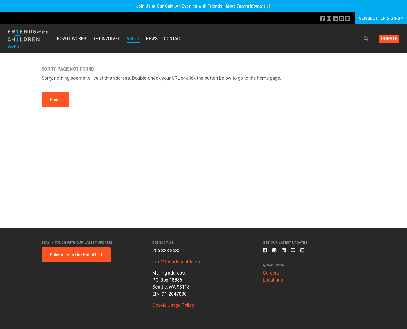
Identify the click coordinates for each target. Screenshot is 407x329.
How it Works (71, 38)
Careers (271, 275)
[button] (362, 38)
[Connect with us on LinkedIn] (333, 19)
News (152, 38)
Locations (273, 282)
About (133, 38)
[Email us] (347, 19)
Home (55, 99)
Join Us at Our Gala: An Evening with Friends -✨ (203, 6)
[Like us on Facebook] (319, 19)
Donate (387, 39)
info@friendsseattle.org (176, 261)
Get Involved (106, 38)
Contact (173, 38)
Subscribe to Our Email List (76, 254)
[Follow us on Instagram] (326, 19)
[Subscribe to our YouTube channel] (340, 19)
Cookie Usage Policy (173, 305)
